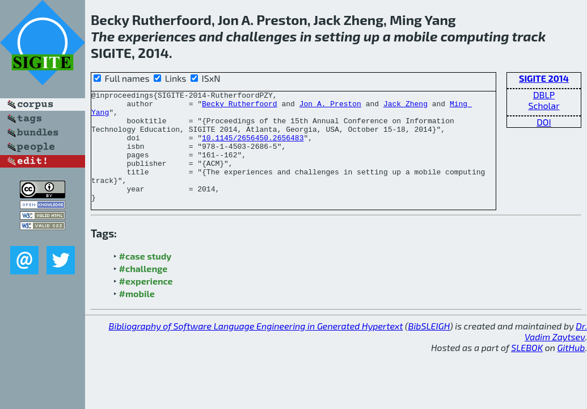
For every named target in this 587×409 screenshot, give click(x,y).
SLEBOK (527, 369)
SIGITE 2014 (544, 78)
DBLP (544, 94)
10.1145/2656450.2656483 (252, 148)
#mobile (137, 315)
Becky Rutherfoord (239, 107)
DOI (544, 121)
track (529, 36)
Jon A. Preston (330, 107)
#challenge (143, 290)
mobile (415, 36)
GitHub (571, 369)
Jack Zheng (405, 107)
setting (338, 36)
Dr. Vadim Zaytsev (556, 353)
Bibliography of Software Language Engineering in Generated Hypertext (256, 348)
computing (475, 36)
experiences (156, 36)
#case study (145, 278)
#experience (146, 303)
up (371, 36)
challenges (261, 36)
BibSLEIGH (429, 348)
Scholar (543, 105)
